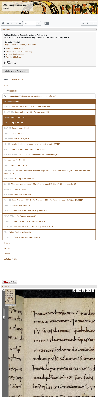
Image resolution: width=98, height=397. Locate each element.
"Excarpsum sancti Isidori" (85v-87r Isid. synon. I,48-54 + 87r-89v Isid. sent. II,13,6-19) (41, 184)
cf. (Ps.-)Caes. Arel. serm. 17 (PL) (22, 237)
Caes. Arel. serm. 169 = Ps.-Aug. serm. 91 (25, 221)
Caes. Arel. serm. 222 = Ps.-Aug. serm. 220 (24, 149)
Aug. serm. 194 (13, 123)
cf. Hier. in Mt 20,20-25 (16, 139)
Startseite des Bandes (14, 49)
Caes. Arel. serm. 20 (17, 205)
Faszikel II (11, 102)
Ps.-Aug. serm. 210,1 (16, 128)
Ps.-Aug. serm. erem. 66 (19, 179)
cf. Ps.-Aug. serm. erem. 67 (20, 216)
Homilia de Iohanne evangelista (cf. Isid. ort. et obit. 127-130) (32, 144)
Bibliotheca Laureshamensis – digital (15, 6)
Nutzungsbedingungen (15, 54)
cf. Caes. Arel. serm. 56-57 (18, 195)
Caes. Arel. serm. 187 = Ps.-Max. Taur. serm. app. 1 (28, 107)
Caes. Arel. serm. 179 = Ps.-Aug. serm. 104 (25, 211)
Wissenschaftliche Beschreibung (19, 51)
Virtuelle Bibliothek (13, 57)
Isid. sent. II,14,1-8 (15, 189)
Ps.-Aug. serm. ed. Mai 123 (18, 165)
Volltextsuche (17, 79)
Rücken (7, 248)
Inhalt (6, 79)
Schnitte (7, 254)
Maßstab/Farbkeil (11, 259)
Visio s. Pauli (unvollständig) (17, 232)
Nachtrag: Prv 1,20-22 (14, 160)
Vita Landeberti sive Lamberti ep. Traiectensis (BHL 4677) (34, 155)
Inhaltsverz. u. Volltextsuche (15, 71)
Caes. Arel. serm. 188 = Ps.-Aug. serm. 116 (26, 112)
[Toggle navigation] (94, 17)
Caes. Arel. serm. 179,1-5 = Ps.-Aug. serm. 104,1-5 (28, 227)
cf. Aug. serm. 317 (14, 133)
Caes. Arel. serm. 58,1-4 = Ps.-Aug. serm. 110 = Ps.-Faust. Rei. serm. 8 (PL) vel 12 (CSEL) (43, 200)
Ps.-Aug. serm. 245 (15, 117)
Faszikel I (10, 91)
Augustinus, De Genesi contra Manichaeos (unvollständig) (30, 96)
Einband (7, 85)
